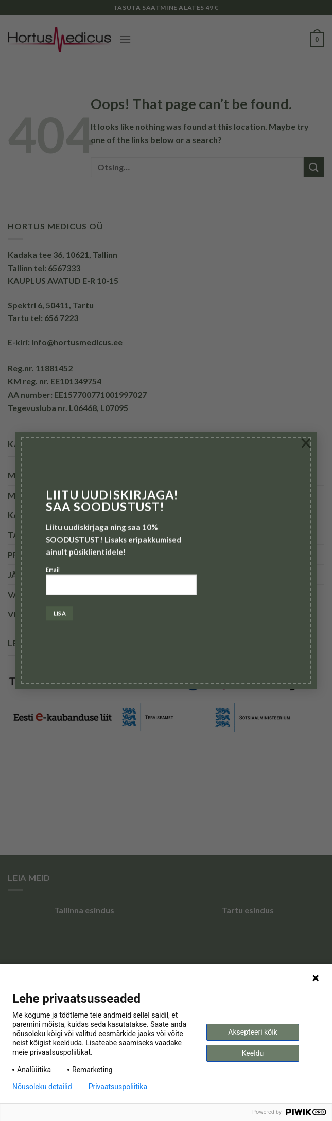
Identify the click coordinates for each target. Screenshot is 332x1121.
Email (121, 585)
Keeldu (253, 1053)
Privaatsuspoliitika (118, 1086)
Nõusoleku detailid (42, 1086)
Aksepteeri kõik (252, 1032)
